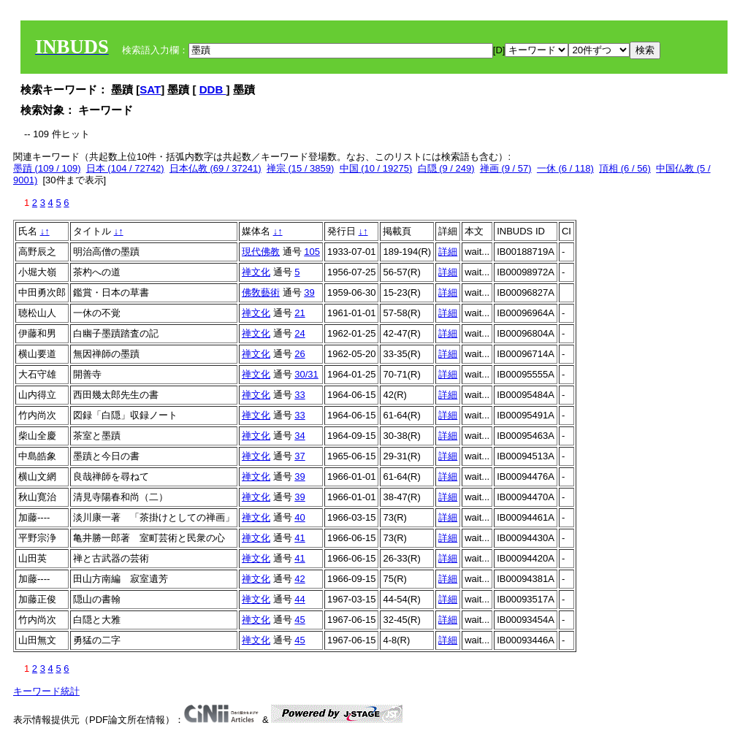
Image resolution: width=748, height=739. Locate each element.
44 (299, 599)
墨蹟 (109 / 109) (47, 168)
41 (299, 537)
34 (299, 435)
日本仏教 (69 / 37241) (215, 168)
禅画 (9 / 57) (506, 168)
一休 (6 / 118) (565, 168)
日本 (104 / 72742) (125, 168)
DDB (212, 89)
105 (312, 251)
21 (299, 312)
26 (299, 353)
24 (299, 333)
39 (309, 292)
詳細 (447, 251)
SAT (150, 89)
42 (299, 578)
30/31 (306, 374)
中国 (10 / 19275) (376, 168)
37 (299, 456)
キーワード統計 (46, 691)
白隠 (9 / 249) (446, 168)
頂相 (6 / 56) (625, 168)
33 (299, 394)
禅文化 (256, 272)
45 (299, 619)
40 (299, 517)
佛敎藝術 (261, 292)
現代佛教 (261, 251)
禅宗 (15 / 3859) (301, 168)
